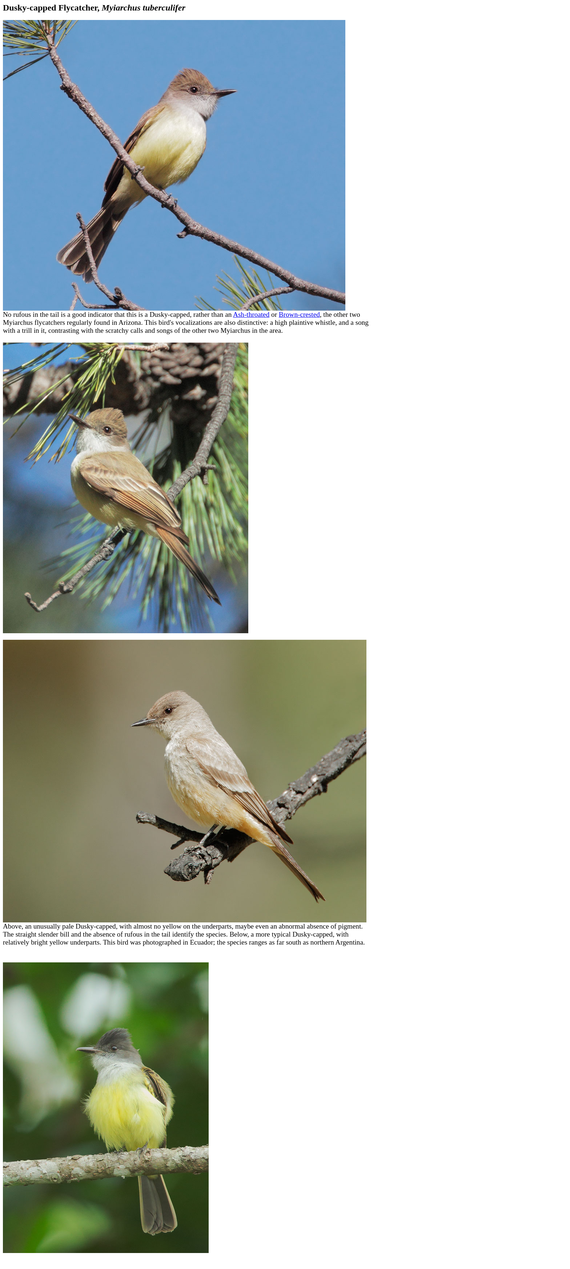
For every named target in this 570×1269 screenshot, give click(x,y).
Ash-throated (251, 314)
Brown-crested (299, 314)
